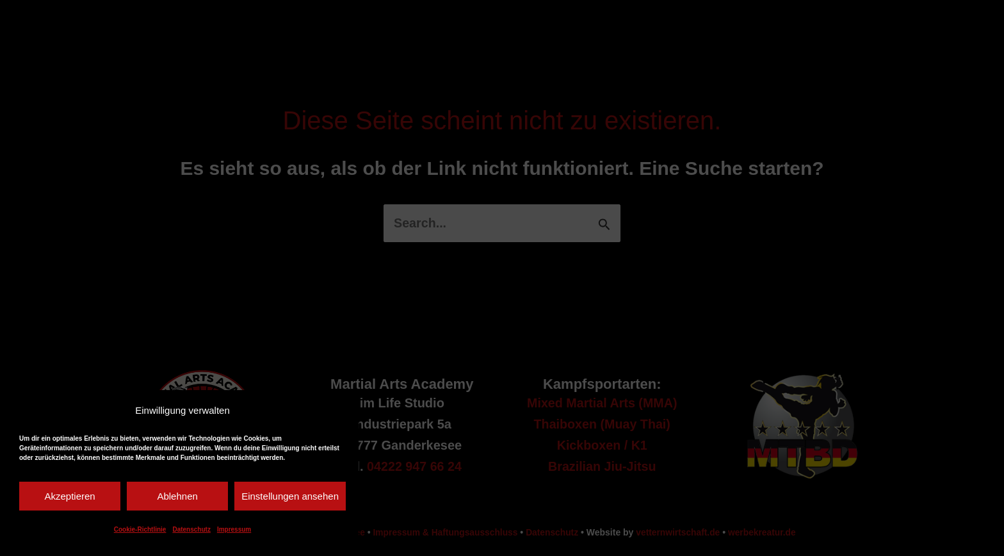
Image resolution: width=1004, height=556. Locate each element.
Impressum (234, 529)
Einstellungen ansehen (290, 496)
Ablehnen (177, 496)
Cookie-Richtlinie (140, 529)
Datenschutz (191, 529)
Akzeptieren (69, 496)
